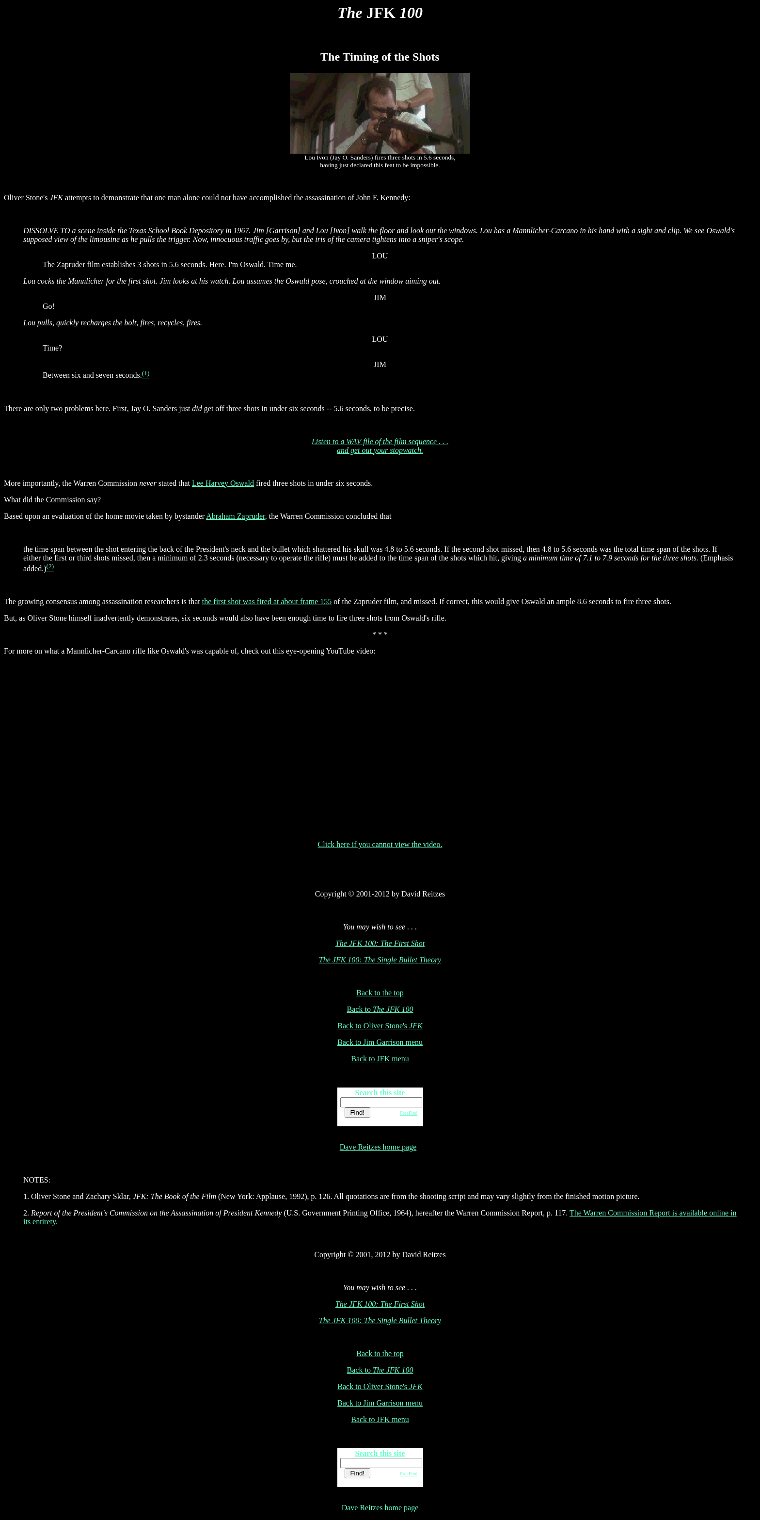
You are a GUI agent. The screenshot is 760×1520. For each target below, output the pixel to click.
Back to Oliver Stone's (379, 1026)
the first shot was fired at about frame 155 (267, 601)
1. (27, 1196)
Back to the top (379, 993)
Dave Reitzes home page (378, 1147)
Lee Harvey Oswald (223, 483)
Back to (380, 1009)
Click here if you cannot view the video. (380, 844)
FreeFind (408, 1113)
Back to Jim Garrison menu (380, 1042)
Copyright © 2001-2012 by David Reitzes (380, 894)
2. (27, 1213)
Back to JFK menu (380, 1059)
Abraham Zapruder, (236, 516)
